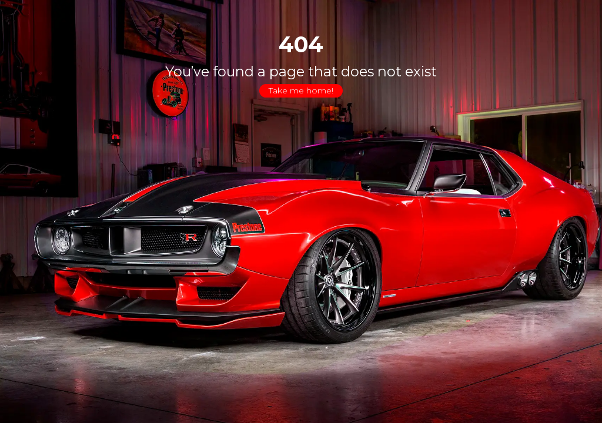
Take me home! (301, 90)
